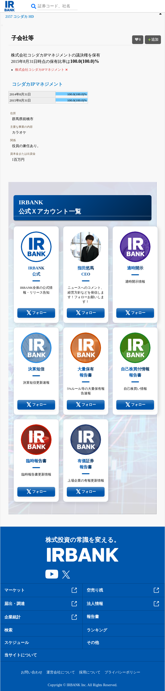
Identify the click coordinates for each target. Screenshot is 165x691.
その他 (93, 642)
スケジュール (16, 642)
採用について (89, 672)
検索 (8, 630)
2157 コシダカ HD (19, 17)
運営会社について (60, 672)
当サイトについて (20, 655)
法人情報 (124, 603)
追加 (153, 39)
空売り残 (124, 590)
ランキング (97, 630)
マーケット (41, 590)
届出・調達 (41, 603)
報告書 (93, 616)
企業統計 (41, 617)
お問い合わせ (31, 672)
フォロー (36, 312)
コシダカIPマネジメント (37, 84)
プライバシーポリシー (122, 672)
